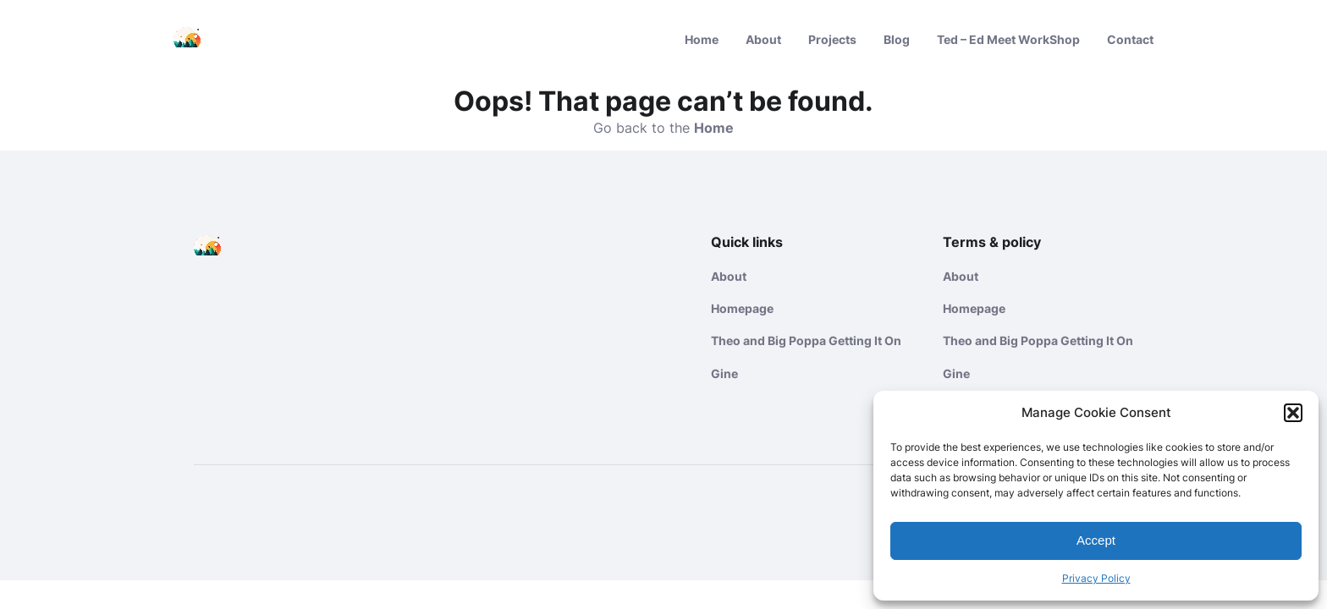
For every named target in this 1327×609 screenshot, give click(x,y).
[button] (1293, 412)
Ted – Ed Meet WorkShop (1008, 39)
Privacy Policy (1096, 578)
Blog (897, 39)
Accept (1095, 540)
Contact (1130, 39)
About (763, 39)
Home (702, 39)
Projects (832, 39)
